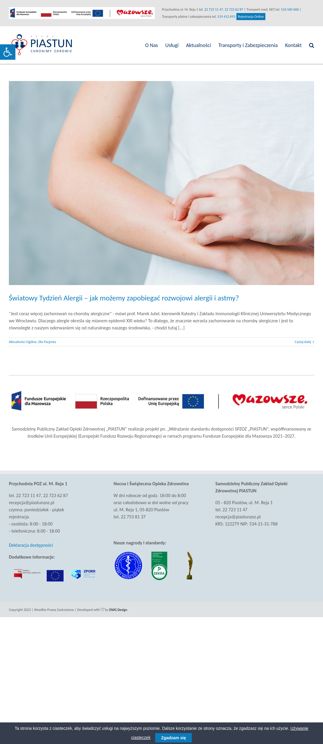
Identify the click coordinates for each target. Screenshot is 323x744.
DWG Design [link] (118, 608)
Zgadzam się (173, 737)
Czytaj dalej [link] (300, 340)
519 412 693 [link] (225, 16)
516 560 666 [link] (288, 9)
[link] (7, 52)
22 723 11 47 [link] (212, 9)
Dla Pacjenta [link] (47, 340)
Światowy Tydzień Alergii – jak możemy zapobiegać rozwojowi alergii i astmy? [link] (124, 296)
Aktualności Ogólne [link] (23, 340)
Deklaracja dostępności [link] (31, 543)
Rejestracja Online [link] (250, 16)
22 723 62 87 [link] (232, 9)
